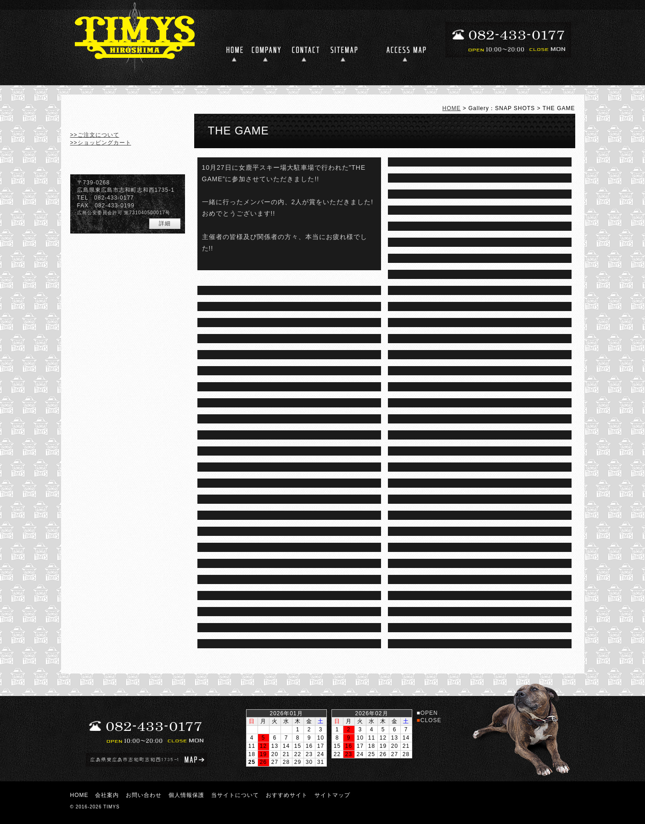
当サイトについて (235, 795)
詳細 (165, 223)
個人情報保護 (186, 795)
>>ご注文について (94, 135)
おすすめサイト (287, 795)
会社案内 (107, 795)
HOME (452, 108)
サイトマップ (332, 795)
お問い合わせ (144, 795)
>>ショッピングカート (100, 142)
